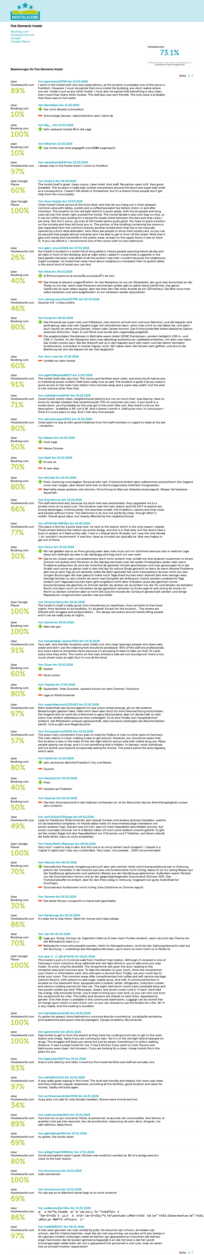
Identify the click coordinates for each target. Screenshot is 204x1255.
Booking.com (20, 31)
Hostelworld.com (22, 35)
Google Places (20, 41)
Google (15, 38)
